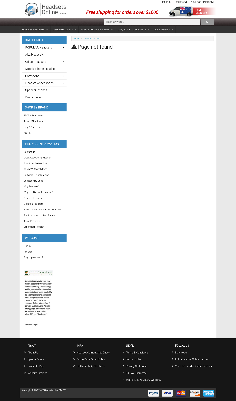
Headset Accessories (39, 83)
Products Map (36, 366)
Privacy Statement (136, 366)
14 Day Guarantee (136, 373)
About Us (33, 352)
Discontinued (33, 97)
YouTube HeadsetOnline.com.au (193, 366)
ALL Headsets (34, 54)
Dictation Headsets (33, 204)
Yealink (27, 133)
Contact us (29, 152)
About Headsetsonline (35, 163)
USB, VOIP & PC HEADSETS (132, 29)
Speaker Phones (36, 90)
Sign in (166, 1)
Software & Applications (36, 175)
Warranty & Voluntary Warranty (143, 379)
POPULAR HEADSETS (33, 29)
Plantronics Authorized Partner (40, 215)
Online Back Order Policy (91, 359)
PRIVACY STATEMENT (35, 169)
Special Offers (36, 359)
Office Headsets (35, 61)
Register (181, 1)
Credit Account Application (37, 157)
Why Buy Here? (31, 186)
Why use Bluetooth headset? (38, 192)
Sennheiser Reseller (34, 226)
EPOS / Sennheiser (33, 115)
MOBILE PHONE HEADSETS (95, 29)
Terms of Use (133, 359)
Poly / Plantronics (33, 127)
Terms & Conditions (137, 352)
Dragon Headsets (33, 198)
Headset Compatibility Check (93, 352)
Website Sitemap (37, 373)
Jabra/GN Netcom (33, 121)
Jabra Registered (32, 221)
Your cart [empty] (202, 1)
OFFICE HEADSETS (63, 29)
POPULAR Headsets (38, 47)
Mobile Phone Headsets (41, 68)
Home (76, 39)
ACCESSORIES (162, 29)
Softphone (32, 76)
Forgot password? (33, 257)
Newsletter (181, 352)
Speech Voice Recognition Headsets (42, 209)
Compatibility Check (34, 180)
